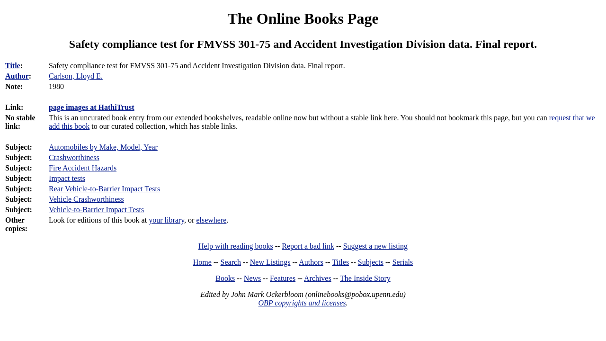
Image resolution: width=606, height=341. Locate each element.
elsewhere (211, 220)
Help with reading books (235, 246)
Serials (402, 262)
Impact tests (67, 178)
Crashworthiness (74, 157)
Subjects (370, 262)
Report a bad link (308, 246)
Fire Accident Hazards (82, 168)
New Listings (270, 262)
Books (225, 278)
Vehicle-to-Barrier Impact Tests (96, 210)
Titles (340, 262)
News (252, 278)
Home (202, 262)
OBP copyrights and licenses (302, 303)
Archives (317, 278)
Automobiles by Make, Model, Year (103, 147)
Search (231, 262)
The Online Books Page (302, 18)
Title (12, 66)
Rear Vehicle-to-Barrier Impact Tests (104, 189)
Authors (311, 262)
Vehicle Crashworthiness (86, 199)
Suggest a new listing (375, 246)
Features (282, 278)
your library (166, 220)
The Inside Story (365, 278)
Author (17, 76)
